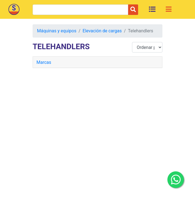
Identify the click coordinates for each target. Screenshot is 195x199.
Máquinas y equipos (56, 30)
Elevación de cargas (102, 30)
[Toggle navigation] (169, 9)
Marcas (43, 62)
